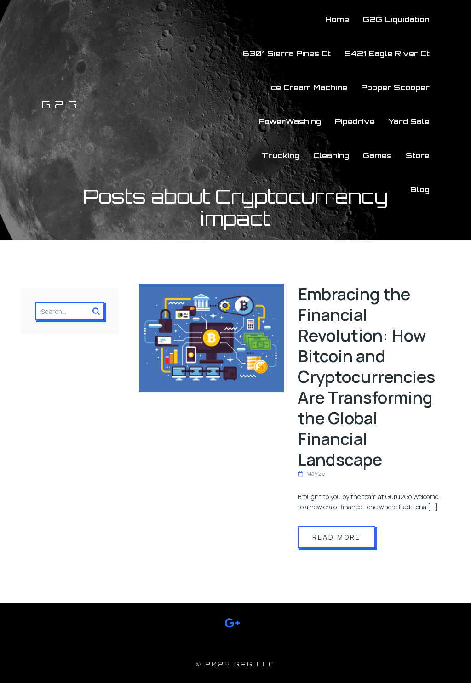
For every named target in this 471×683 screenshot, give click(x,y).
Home (337, 19)
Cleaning (331, 155)
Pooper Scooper (395, 87)
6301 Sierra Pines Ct (287, 53)
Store (418, 155)
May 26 (311, 474)
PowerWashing (289, 121)
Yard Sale (409, 121)
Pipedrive (355, 121)
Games (377, 155)
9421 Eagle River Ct (387, 53)
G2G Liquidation (396, 19)
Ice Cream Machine (308, 87)
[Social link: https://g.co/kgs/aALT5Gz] (236, 624)
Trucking (280, 155)
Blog (420, 189)
